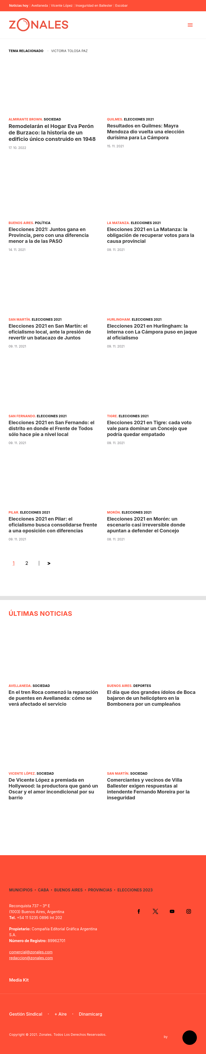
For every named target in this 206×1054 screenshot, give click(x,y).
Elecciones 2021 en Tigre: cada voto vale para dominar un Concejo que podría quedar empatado (149, 428)
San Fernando (22, 416)
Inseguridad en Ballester (94, 5)
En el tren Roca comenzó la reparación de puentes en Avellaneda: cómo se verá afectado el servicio (53, 698)
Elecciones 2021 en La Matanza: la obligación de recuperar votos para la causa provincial (150, 235)
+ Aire (60, 1014)
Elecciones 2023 (135, 890)
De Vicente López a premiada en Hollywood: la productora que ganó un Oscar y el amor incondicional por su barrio (53, 788)
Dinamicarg (90, 1014)
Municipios (20, 890)
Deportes (142, 686)
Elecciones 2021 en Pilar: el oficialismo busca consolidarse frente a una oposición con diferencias (53, 524)
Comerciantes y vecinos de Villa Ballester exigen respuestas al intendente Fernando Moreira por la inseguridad (148, 788)
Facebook (139, 911)
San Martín (19, 319)
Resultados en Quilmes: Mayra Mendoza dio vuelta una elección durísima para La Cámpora (145, 131)
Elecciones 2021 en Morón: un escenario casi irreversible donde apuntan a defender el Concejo (146, 524)
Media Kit (19, 980)
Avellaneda (39, 5)
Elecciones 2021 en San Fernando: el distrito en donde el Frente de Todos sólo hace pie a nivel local (51, 428)
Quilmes (114, 119)
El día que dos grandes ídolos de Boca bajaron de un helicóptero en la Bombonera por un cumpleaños (151, 698)
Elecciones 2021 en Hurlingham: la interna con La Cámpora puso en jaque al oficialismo (152, 332)
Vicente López (62, 5)
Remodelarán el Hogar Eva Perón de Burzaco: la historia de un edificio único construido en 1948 (52, 132)
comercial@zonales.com (31, 952)
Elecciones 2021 (139, 119)
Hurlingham (118, 319)
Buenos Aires (21, 223)
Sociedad (52, 119)
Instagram (188, 911)
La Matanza (118, 223)
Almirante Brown (25, 119)
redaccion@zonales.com (31, 958)
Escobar (121, 5)
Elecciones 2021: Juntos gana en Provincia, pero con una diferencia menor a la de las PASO (49, 235)
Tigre (112, 416)
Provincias (100, 890)
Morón (113, 512)
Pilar (13, 512)
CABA (43, 890)
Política (42, 223)
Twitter (155, 911)
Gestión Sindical (25, 1014)
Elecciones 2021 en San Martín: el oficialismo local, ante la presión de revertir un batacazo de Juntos (50, 332)
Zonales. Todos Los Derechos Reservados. (72, 1035)
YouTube (172, 911)
